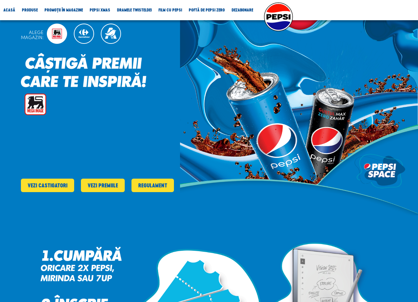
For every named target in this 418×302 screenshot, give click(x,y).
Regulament (152, 185)
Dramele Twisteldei (134, 9)
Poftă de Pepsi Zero (207, 9)
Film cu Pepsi (170, 9)
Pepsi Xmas (100, 9)
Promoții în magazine (63, 9)
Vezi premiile (103, 185)
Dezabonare (242, 9)
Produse (30, 9)
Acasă (9, 9)
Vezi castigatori (47, 185)
